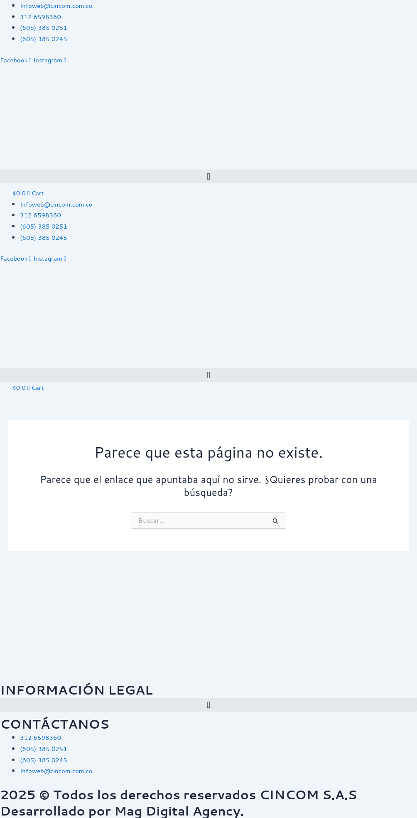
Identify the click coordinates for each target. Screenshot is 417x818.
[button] (208, 176)
